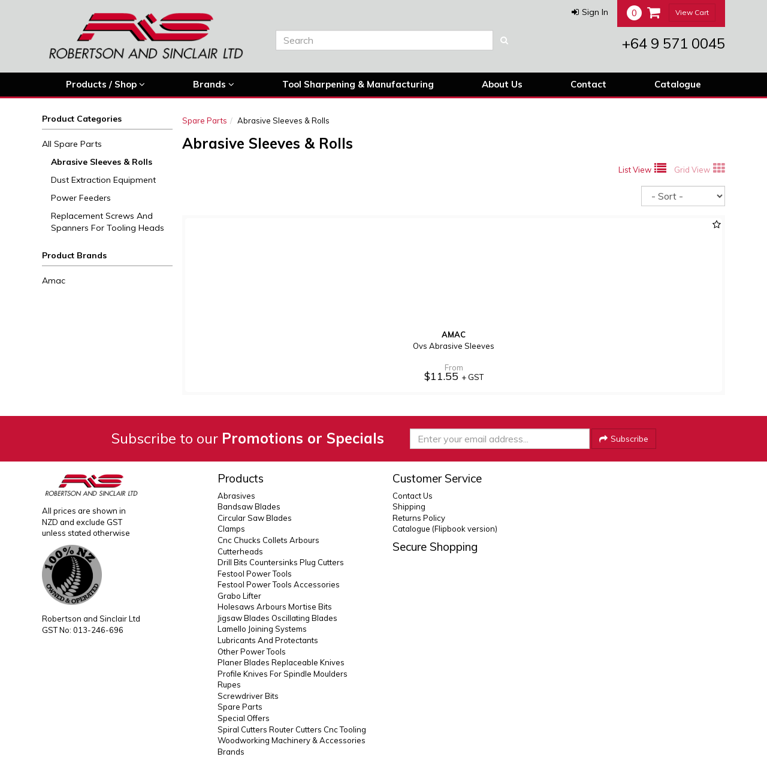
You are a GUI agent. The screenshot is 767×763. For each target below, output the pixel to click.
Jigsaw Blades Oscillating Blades (277, 618)
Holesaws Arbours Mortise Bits (275, 606)
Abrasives (236, 495)
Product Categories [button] (82, 118)
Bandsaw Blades (249, 506)
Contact (588, 84)
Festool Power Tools (255, 573)
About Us (502, 84)
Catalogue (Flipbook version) (444, 528)
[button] (590, 12)
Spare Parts (204, 120)
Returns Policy (418, 518)
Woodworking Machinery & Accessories (292, 740)
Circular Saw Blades (255, 518)
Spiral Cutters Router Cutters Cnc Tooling (292, 729)
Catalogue (677, 84)
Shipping (408, 506)
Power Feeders (81, 197)
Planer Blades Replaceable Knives (281, 662)
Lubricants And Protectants (268, 640)
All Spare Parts (72, 143)
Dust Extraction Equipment (103, 179)
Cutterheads (240, 551)
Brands (213, 84)
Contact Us (412, 495)
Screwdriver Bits (248, 696)
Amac (53, 280)
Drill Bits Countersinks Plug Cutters (281, 562)
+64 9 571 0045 (673, 43)
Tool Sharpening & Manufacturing (358, 84)
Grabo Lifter (239, 596)
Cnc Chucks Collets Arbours (268, 540)
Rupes (229, 684)
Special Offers (244, 718)
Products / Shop (105, 84)
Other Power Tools (252, 651)
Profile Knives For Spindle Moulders (283, 673)
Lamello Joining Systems (262, 629)
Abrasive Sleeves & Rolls (101, 161)
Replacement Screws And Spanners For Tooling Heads (107, 221)
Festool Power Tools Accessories (279, 584)
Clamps (231, 528)
